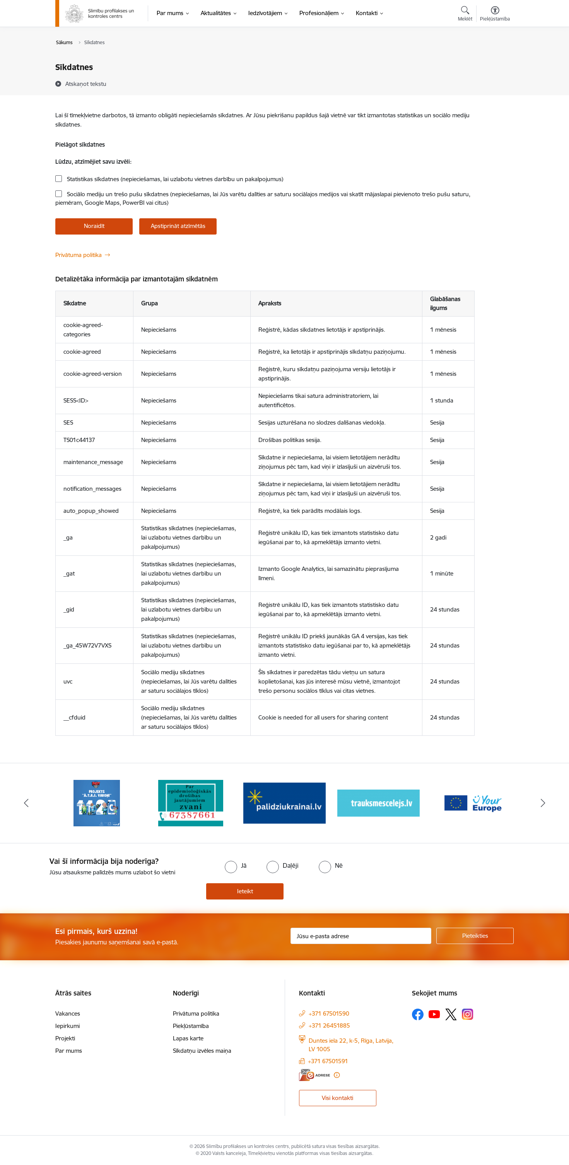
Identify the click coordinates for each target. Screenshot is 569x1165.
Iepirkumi (67, 1026)
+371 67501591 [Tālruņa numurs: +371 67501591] (328, 1061)
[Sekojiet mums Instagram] (467, 1014)
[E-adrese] (314, 1075)
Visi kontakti (337, 1098)
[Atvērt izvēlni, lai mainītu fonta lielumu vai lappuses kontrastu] (495, 14)
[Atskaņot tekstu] (85, 83)
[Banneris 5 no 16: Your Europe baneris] (472, 802)
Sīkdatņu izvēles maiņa (202, 1050)
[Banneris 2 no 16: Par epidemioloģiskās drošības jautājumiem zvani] (190, 802)
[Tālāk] (543, 803)
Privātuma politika (78, 255)
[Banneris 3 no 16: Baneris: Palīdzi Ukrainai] (284, 802)
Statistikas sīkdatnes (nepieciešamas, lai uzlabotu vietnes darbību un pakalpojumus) (174, 179)
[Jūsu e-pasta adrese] (361, 936)
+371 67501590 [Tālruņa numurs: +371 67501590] (329, 1013)
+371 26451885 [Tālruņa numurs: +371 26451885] (329, 1025)
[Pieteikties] (475, 936)
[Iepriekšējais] (26, 803)
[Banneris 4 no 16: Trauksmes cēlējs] (378, 802)
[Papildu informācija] (337, 1075)
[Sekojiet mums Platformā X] (451, 1014)
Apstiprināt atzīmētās (178, 226)
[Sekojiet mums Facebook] (418, 1014)
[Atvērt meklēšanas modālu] (465, 14)
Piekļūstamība (191, 1026)
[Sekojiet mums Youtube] (434, 1013)
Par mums (68, 1050)
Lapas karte (188, 1038)
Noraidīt (94, 226)
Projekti (65, 1038)
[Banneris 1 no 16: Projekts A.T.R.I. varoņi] (96, 802)
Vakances (67, 1013)
